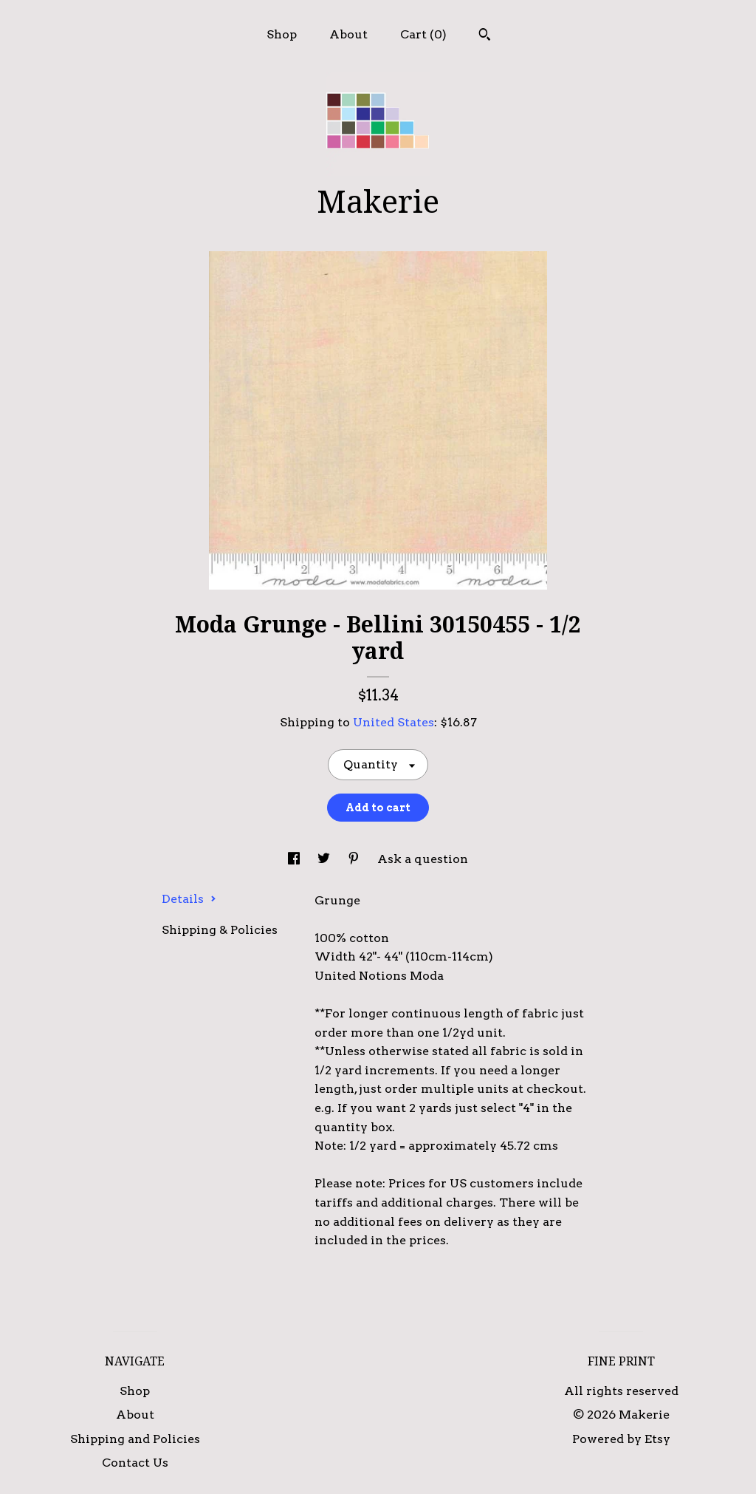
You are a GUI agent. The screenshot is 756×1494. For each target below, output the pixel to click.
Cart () (423, 34)
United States (393, 722)
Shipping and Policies (135, 1439)
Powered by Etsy (621, 1439)
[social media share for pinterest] (355, 859)
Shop (282, 34)
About (348, 34)
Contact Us (135, 1463)
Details (189, 899)
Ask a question (422, 859)
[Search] (484, 36)
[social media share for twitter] (325, 859)
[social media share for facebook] (295, 859)
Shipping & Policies (220, 930)
